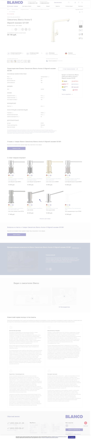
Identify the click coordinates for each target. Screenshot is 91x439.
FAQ (53, 418)
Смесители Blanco (15, 9)
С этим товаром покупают (69, 68)
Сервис (38, 6)
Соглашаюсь (72, 437)
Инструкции (43, 420)
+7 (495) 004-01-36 (32, 3)
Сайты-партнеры (56, 422)
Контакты (80, 6)
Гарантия (58, 6)
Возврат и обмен (56, 420)
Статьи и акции (68, 6)
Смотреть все (76, 248)
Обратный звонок (58, 2)
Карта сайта (43, 426)
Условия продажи (33, 426)
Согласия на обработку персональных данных (50, 437)
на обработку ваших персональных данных (58, 436)
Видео (42, 422)
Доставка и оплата (26, 6)
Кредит (48, 6)
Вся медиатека (64, 300)
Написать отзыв (16, 148)
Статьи (42, 424)
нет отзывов (12, 11)
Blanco (8, 9)
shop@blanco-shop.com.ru (73, 428)
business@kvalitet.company (73, 431)
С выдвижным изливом (25, 9)
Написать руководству (74, 423)
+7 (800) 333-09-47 (44, 3)
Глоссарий (43, 418)
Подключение (33, 420)
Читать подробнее (67, 94)
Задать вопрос (16, 234)
